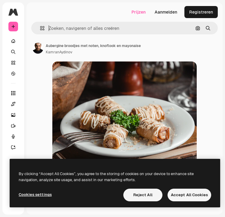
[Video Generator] (13, 126)
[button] (40, 28)
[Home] (13, 41)
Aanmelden (166, 12)
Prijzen (138, 12)
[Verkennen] (13, 73)
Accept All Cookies (189, 194)
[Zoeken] (13, 52)
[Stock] (13, 63)
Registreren (201, 12)
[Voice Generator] (13, 136)
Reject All (143, 194)
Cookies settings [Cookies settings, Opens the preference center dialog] (35, 194)
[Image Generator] (13, 115)
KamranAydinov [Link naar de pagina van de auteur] (59, 52)
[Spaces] (13, 104)
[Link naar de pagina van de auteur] (37, 48)
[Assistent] (13, 147)
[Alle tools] (13, 93)
